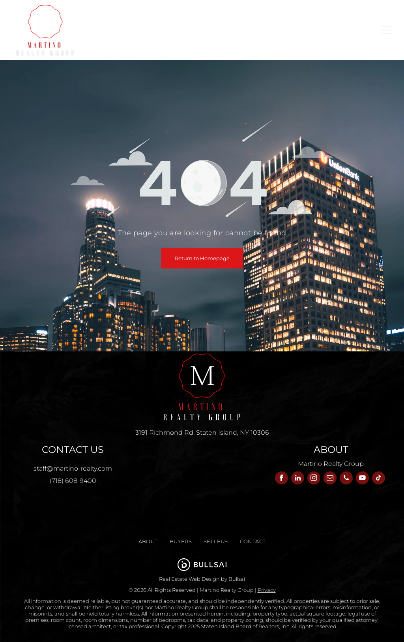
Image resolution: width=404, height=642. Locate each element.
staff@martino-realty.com (73, 468)
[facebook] (281, 478)
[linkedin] (297, 478)
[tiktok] (378, 478)
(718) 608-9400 (73, 480)
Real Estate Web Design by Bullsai (202, 579)
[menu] (386, 30)
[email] (330, 478)
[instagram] (313, 478)
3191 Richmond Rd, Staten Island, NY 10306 (202, 432)
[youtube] (362, 478)
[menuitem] (148, 541)
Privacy (267, 590)
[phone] (346, 478)
